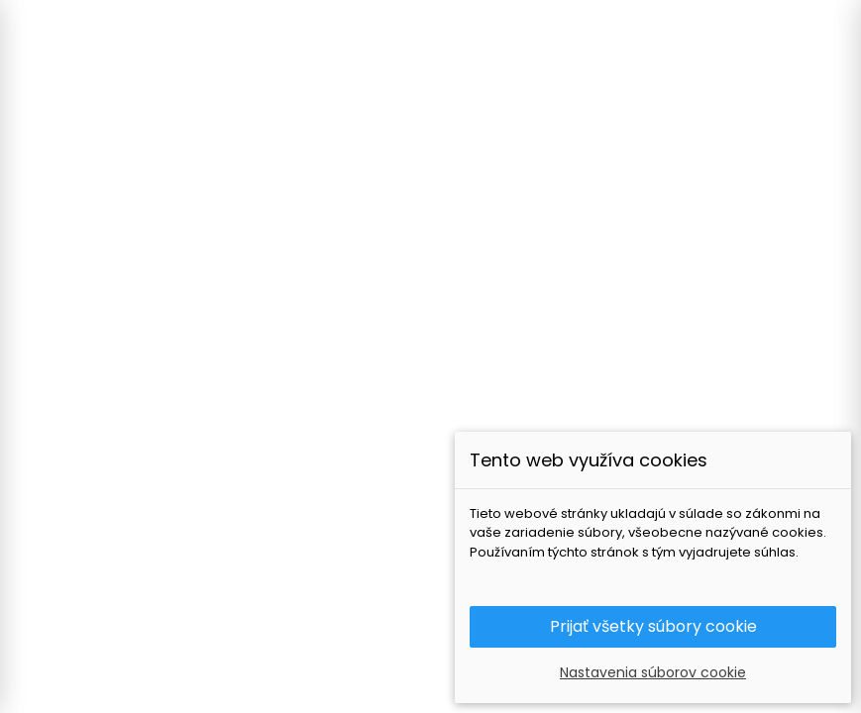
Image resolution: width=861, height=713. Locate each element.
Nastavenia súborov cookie (653, 672)
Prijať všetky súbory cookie (653, 626)
